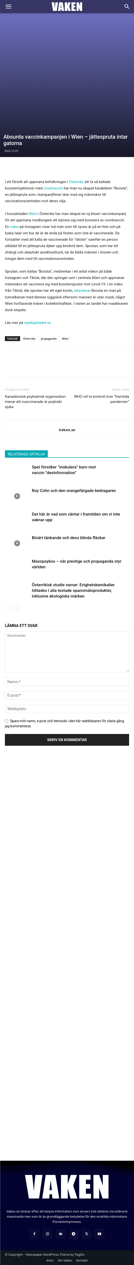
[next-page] (16, 609)
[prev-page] (8, 609)
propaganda (49, 338)
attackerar (82, 290)
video (14, 227)
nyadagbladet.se (37, 322)
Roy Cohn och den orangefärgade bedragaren (74, 490)
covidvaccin (53, 188)
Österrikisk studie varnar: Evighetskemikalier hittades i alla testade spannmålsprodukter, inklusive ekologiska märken (73, 590)
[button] (8, 6)
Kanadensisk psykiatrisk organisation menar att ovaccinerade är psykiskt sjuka (35, 401)
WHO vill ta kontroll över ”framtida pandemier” (101, 399)
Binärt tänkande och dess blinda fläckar (68, 537)
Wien (33, 214)
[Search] (127, 6)
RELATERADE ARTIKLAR (26, 454)
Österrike (76, 182)
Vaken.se (67, 429)
